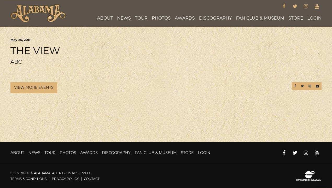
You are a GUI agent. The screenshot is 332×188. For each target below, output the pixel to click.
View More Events (34, 87)
